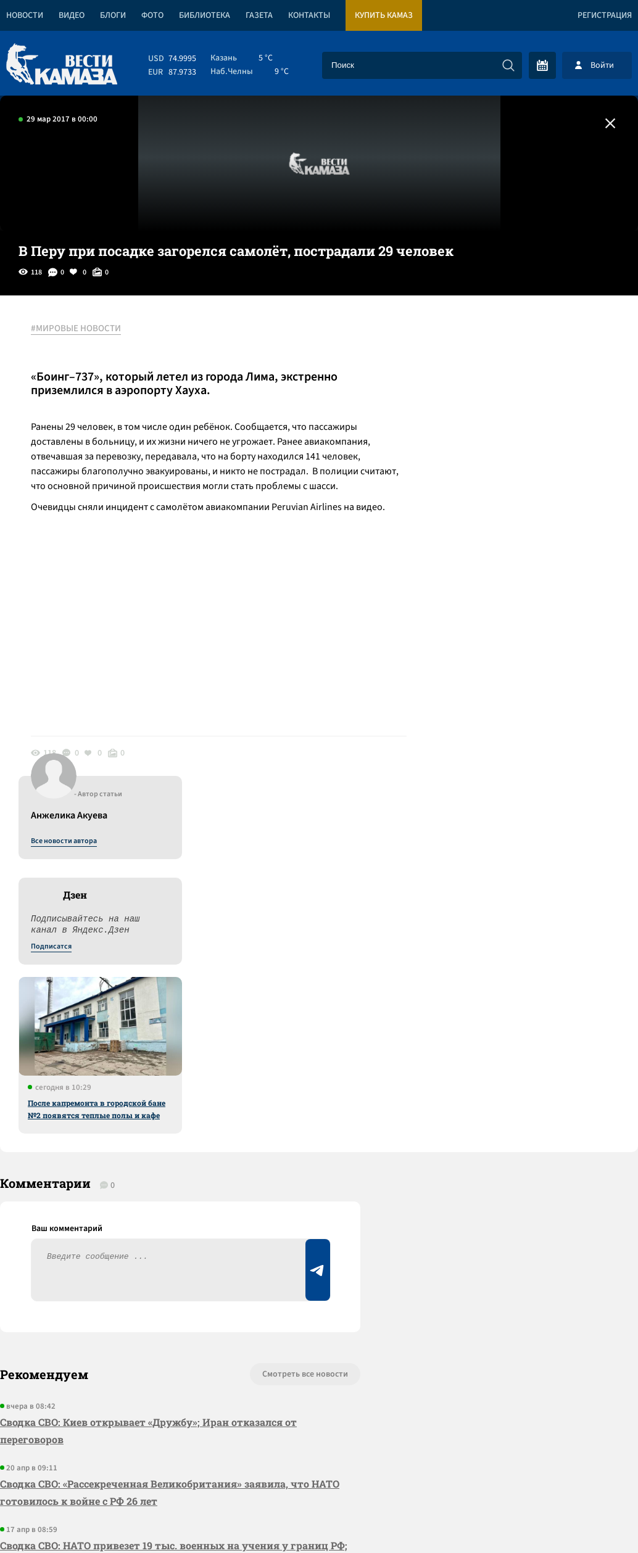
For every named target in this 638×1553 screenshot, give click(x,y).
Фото (152, 15)
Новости (24, 15)
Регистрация (605, 15)
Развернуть (319, 1470)
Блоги (113, 15)
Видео (72, 15)
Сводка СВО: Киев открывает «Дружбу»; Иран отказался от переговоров (148, 1067)
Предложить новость (515, 1051)
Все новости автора (501, 342)
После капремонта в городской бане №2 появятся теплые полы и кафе (534, 610)
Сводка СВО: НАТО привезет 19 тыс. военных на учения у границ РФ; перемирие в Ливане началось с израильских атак (173, 1190)
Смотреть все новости (305, 1010)
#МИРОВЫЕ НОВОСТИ (76, 329)
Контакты (309, 15)
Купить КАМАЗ (384, 15)
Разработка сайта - (591, 1518)
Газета (259, 15)
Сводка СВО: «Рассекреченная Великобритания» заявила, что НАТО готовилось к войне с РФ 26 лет (169, 1128)
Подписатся (488, 448)
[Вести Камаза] (61, 65)
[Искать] (508, 65)
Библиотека (204, 15)
